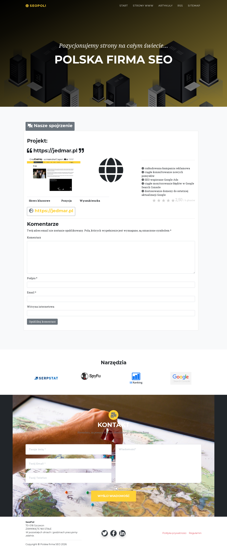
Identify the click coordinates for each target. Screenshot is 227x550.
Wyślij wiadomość (114, 496)
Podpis (32, 278)
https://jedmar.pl (54, 210)
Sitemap (194, 7)
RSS (180, 7)
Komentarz (34, 237)
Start (123, 7)
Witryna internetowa (40, 306)
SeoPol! (38, 7)
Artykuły (165, 7)
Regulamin (195, 533)
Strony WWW (143, 7)
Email (31, 292)
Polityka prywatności (174, 533)
